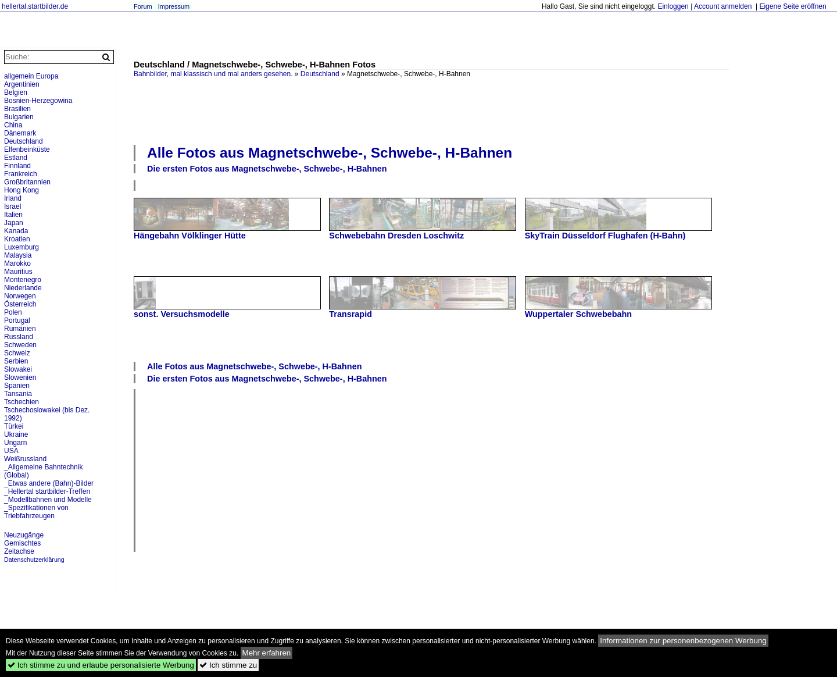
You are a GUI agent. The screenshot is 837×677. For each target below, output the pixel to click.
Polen (13, 312)
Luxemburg (21, 247)
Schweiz (17, 353)
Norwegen (20, 296)
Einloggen (672, 6)
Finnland (17, 166)
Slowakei (18, 369)
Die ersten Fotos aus (267, 168)
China (13, 125)
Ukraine (16, 434)
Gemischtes (22, 543)
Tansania (18, 394)
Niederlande (23, 288)
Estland (15, 158)
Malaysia (17, 255)
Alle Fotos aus (329, 153)
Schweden (20, 345)
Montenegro (22, 280)
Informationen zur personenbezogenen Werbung (683, 640)
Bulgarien (19, 117)
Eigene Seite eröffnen (792, 6)
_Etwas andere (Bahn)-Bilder (49, 483)
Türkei (13, 426)
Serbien (16, 361)
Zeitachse (19, 551)
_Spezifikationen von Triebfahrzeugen (36, 512)
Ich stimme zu (228, 665)
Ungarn (15, 443)
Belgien (15, 92)
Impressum (173, 6)
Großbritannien (27, 182)
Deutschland (320, 74)
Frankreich (20, 174)
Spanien (17, 386)
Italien (13, 215)
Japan (13, 223)
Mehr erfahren (266, 653)
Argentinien (22, 84)
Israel (12, 206)
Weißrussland (25, 459)
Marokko (17, 263)
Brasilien (17, 109)
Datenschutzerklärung (34, 559)
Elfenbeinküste (27, 149)
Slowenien (20, 377)
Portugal (17, 320)
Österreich (20, 304)
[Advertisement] (431, 110)
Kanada (16, 231)
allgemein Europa (31, 76)
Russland (18, 337)
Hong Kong (21, 190)
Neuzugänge (24, 535)
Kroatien (17, 239)
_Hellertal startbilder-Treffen (47, 491)
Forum (143, 6)
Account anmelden (723, 6)
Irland (13, 198)
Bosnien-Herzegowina (38, 101)
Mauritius (18, 272)
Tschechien (21, 402)
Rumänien (20, 329)
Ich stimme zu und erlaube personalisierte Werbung (101, 665)
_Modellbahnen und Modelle (48, 500)
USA (11, 451)
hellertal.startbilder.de (35, 6)
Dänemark (20, 133)
